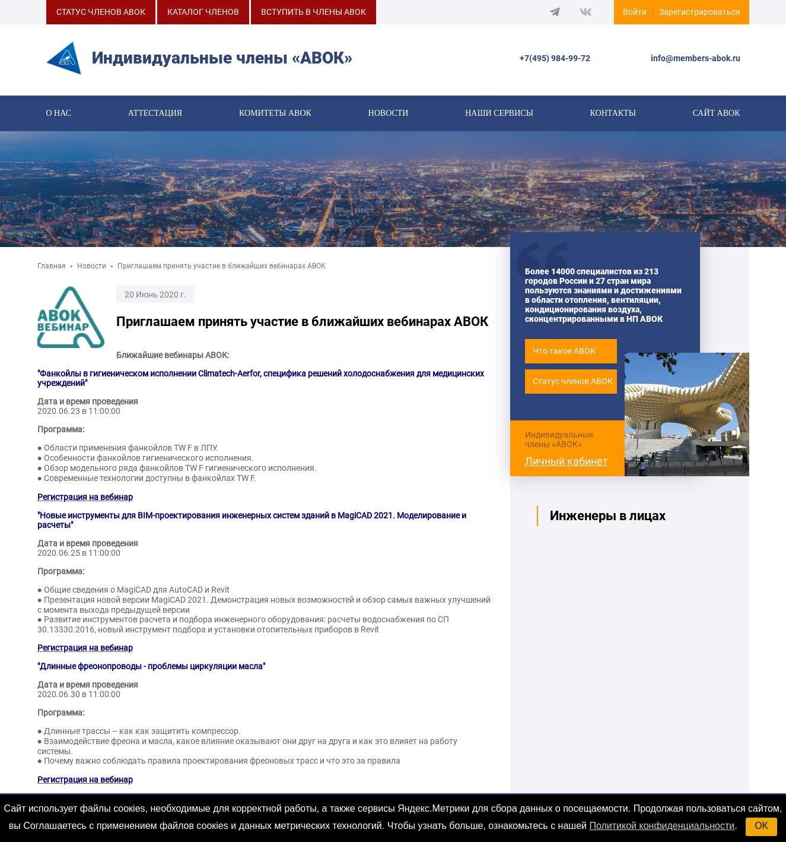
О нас (58, 113)
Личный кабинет (566, 464)
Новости (388, 113)
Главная (51, 270)
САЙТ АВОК (716, 113)
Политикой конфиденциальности (661, 826)
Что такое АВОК (564, 355)
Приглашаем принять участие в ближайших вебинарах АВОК (221, 270)
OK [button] (761, 826)
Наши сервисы (499, 113)
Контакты (613, 113)
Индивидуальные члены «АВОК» (559, 442)
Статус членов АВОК (573, 385)
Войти (635, 12)
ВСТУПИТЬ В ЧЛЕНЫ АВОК (313, 12)
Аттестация (155, 113)
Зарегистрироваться (699, 12)
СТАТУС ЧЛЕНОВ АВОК (100, 12)
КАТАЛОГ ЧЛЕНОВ (203, 12)
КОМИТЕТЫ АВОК (275, 113)
